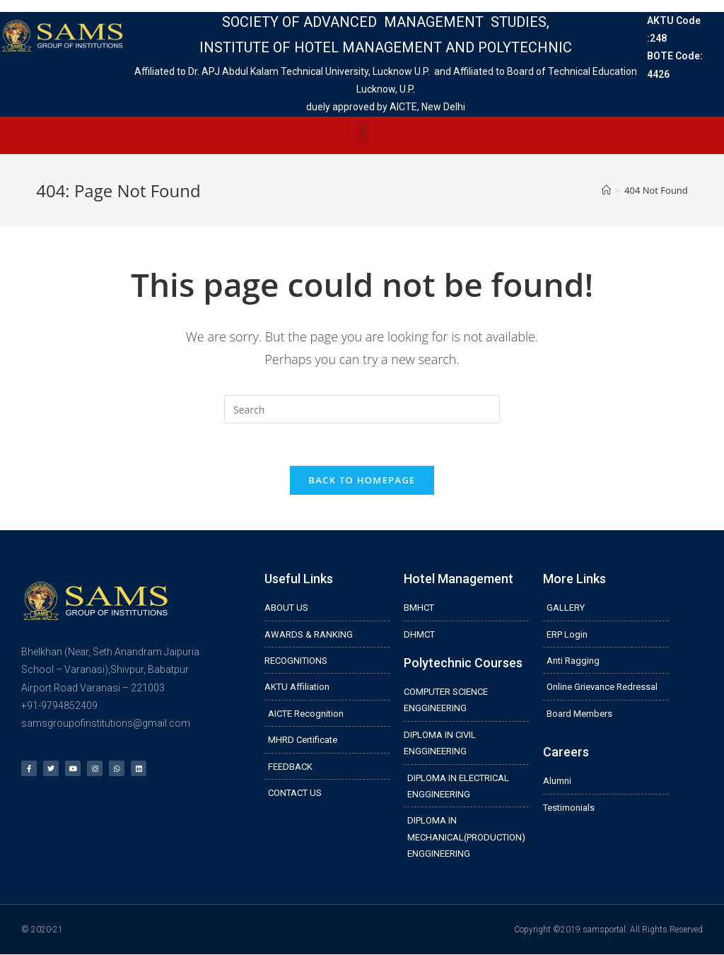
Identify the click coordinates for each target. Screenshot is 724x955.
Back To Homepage (361, 480)
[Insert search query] (362, 409)
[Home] (606, 190)
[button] (361, 131)
